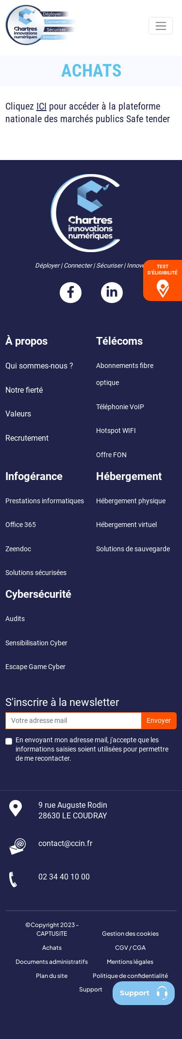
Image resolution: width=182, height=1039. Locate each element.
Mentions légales (130, 961)
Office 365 (21, 525)
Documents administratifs (52, 961)
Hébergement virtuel (126, 525)
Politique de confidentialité (130, 975)
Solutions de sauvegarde (133, 549)
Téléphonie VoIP (120, 407)
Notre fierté (24, 390)
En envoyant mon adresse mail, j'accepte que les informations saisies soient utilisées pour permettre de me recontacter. (92, 749)
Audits (15, 619)
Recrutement (27, 438)
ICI (41, 106)
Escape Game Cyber (35, 667)
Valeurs (18, 413)
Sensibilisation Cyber (36, 643)
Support (90, 989)
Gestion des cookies (130, 933)
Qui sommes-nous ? (39, 365)
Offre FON (111, 455)
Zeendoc (18, 549)
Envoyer (159, 721)
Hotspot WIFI (116, 431)
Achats (52, 947)
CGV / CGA (130, 947)
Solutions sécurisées (35, 573)
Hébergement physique (130, 501)
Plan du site (51, 975)
